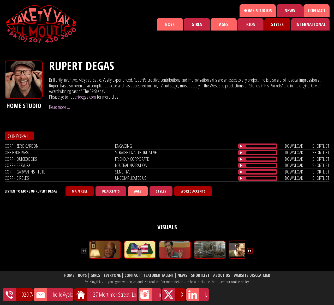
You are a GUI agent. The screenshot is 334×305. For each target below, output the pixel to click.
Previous (84, 251)
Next (250, 251)
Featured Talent (159, 275)
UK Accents (111, 191)
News (289, 10)
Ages (223, 24)
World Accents (193, 191)
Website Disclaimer (252, 275)
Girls (197, 24)
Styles (277, 24)
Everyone (112, 275)
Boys (170, 24)
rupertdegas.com (82, 97)
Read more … (59, 107)
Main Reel (79, 191)
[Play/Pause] (241, 146)
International (310, 24)
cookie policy (240, 282)
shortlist (320, 146)
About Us (221, 275)
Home (69, 275)
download (294, 146)
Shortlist (200, 275)
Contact (316, 10)
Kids (250, 24)
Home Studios (257, 10)
